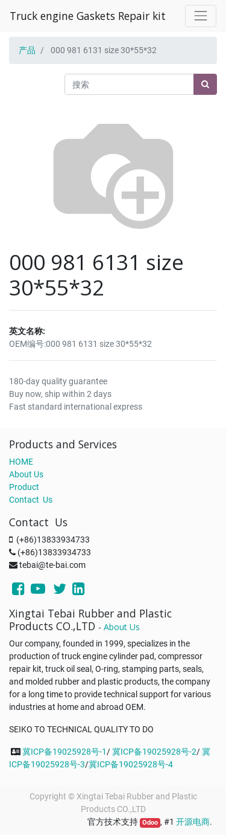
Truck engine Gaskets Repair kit (88, 15)
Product (24, 487)
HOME (21, 461)
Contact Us (30, 500)
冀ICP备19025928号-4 (131, 764)
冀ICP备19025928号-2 (154, 751)
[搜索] (205, 84)
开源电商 (193, 822)
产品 (27, 50)
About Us (26, 474)
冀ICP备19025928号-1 (64, 751)
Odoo (150, 823)
